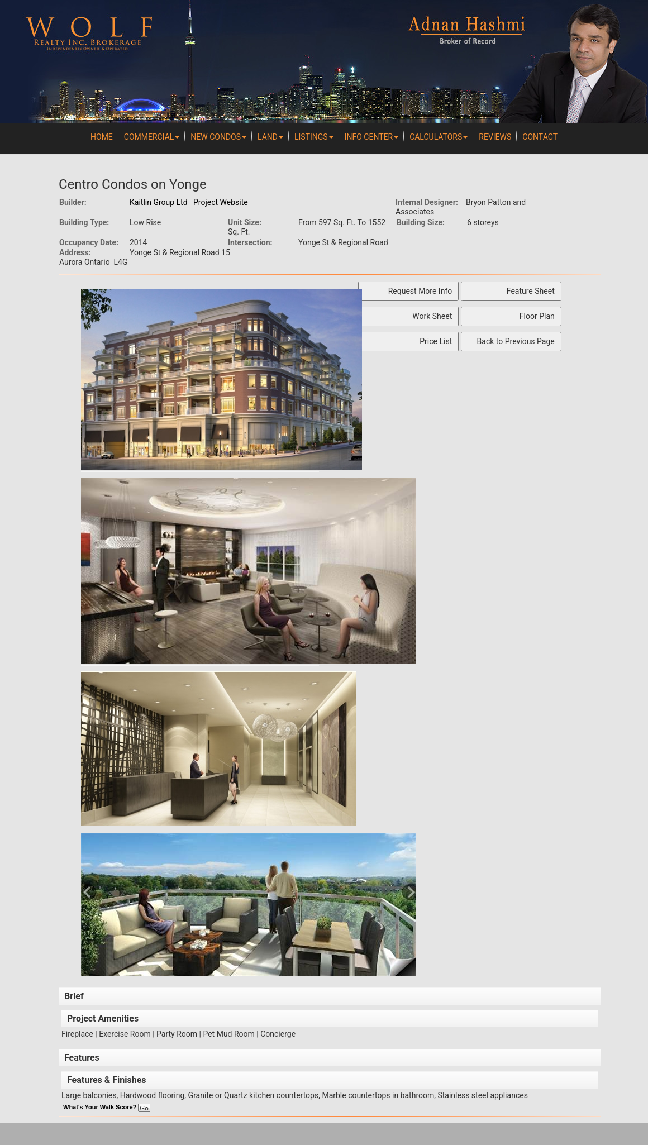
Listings (313, 136)
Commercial (152, 136)
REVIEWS (495, 136)
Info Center (371, 136)
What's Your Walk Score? (106, 1107)
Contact (540, 136)
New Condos (218, 136)
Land (270, 136)
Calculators (438, 136)
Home (101, 136)
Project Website (220, 202)
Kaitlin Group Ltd (159, 202)
